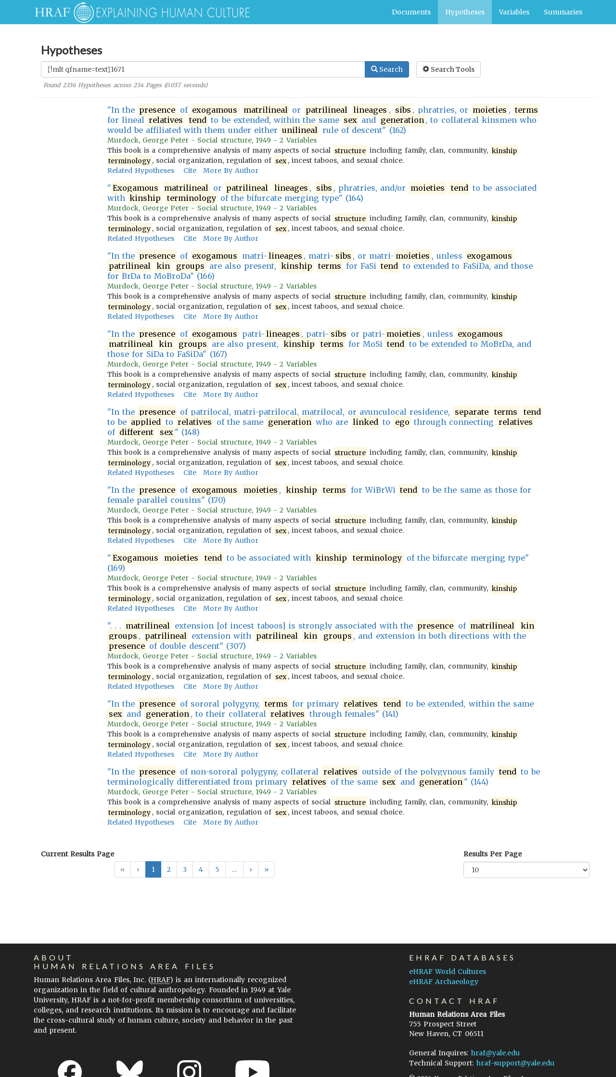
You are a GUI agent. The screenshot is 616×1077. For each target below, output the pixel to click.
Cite (189, 170)
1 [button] (153, 869)
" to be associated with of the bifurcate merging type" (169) (318, 563)
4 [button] (201, 869)
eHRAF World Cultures (447, 971)
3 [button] (185, 869)
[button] (250, 869)
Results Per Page (492, 854)
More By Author (230, 170)
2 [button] (169, 869)
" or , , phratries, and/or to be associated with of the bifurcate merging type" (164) (322, 193)
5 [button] (217, 869)
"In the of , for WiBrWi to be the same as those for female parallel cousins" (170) (319, 495)
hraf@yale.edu (495, 1053)
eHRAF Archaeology (443, 981)
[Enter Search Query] (203, 69)
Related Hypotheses (140, 170)
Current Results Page (77, 854)
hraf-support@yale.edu (515, 1063)
